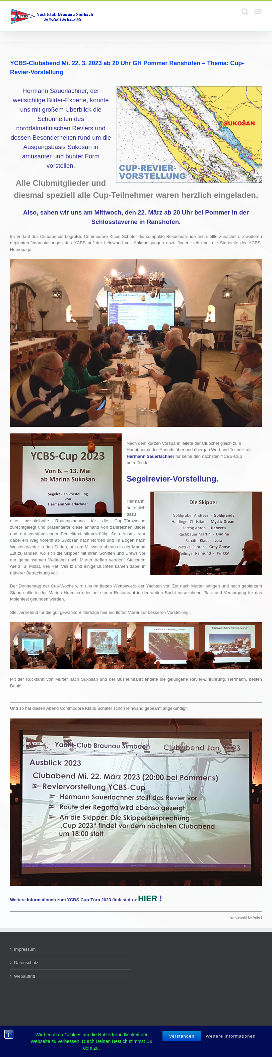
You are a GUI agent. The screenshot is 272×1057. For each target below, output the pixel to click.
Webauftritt (24, 976)
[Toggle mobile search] (245, 11)
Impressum (25, 949)
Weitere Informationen (231, 1040)
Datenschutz (26, 962)
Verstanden (182, 1040)
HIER (147, 898)
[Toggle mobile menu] (258, 11)
